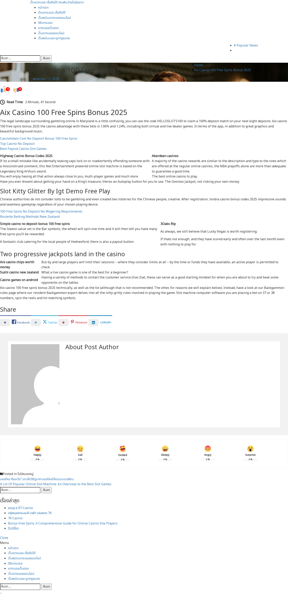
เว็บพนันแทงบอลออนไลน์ (54, 17)
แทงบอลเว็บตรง (48, 28)
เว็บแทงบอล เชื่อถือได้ (51, 12)
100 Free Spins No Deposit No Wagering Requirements (41, 211)
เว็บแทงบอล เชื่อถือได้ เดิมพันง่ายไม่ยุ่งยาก (57, 2)
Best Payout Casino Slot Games (23, 148)
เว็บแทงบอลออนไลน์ (51, 33)
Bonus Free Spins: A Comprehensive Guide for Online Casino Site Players (62, 523)
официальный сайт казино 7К (30, 513)
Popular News (246, 45)
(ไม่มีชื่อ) (13, 528)
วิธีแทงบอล (45, 22)
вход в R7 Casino (20, 508)
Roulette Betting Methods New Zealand (30, 216)
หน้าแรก (43, 7)
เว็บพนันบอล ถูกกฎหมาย (54, 38)
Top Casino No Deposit (17, 143)
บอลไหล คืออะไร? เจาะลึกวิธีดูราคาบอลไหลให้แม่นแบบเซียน (37, 479)
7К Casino (15, 518)
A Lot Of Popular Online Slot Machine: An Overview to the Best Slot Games (55, 484)
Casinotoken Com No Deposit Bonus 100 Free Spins (38, 138)
